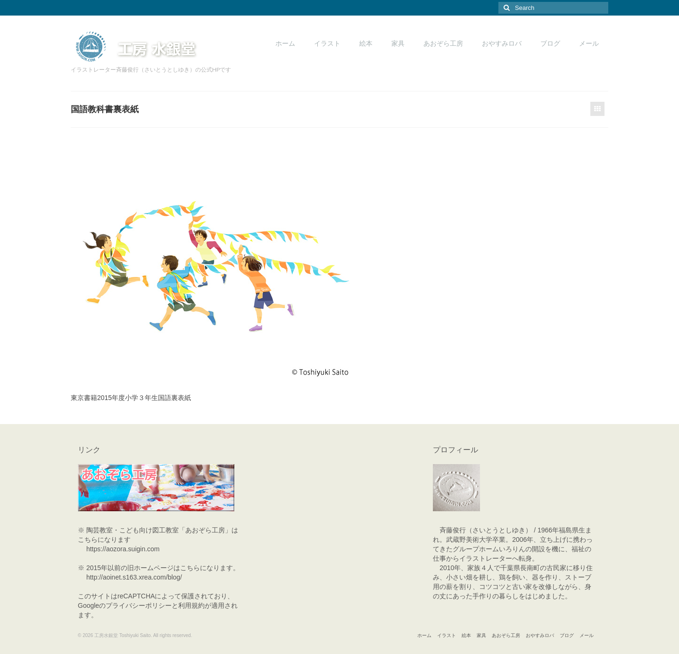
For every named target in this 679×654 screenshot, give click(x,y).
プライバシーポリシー (139, 605)
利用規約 (191, 605)
